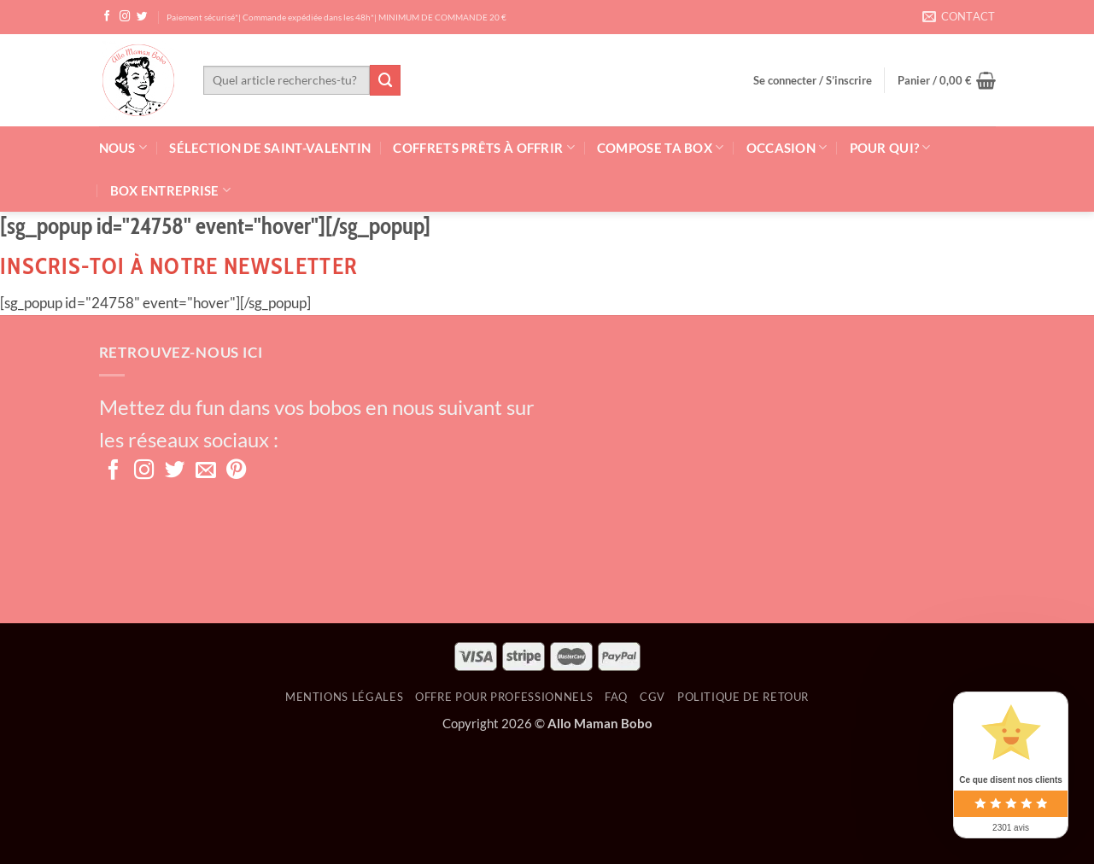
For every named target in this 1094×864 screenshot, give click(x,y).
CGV (652, 696)
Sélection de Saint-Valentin (270, 147)
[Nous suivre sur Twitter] (142, 17)
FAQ (616, 696)
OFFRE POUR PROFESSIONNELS (504, 696)
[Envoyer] (385, 80)
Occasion (787, 147)
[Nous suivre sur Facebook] (107, 17)
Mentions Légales (344, 696)
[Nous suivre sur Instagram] (125, 17)
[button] (812, 80)
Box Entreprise (170, 190)
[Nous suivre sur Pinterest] (236, 471)
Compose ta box (660, 147)
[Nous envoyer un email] (206, 471)
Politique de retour (743, 696)
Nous (123, 147)
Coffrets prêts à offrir (483, 147)
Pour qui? (890, 147)
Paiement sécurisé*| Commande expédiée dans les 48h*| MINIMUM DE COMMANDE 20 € (336, 17)
